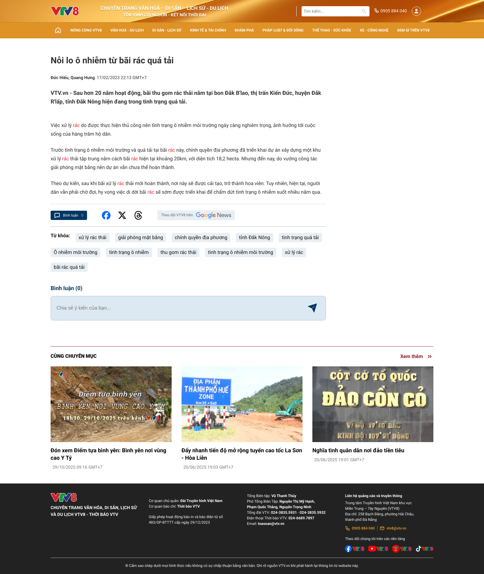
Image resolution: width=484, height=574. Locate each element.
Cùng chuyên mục (74, 356)
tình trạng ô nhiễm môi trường (240, 252)
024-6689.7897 (301, 518)
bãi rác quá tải (69, 267)
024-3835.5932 (313, 512)
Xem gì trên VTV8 (413, 30)
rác (76, 125)
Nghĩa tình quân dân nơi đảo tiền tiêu (358, 450)
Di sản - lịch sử (167, 30)
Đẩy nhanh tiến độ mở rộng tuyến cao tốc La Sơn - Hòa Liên (242, 454)
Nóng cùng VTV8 (86, 30)
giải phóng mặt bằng (140, 237)
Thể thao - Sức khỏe (331, 30)
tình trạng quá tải (300, 237)
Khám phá (244, 30)
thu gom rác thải (178, 252)
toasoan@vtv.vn (271, 523)
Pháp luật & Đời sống (283, 30)
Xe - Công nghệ (374, 30)
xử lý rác (294, 252)
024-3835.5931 (284, 512)
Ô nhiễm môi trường (75, 252)
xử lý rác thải (92, 237)
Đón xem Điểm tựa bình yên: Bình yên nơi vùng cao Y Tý (108, 454)
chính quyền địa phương (201, 237)
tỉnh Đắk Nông (254, 237)
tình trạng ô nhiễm (129, 252)
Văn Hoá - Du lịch (127, 30)
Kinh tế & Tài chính (208, 30)
